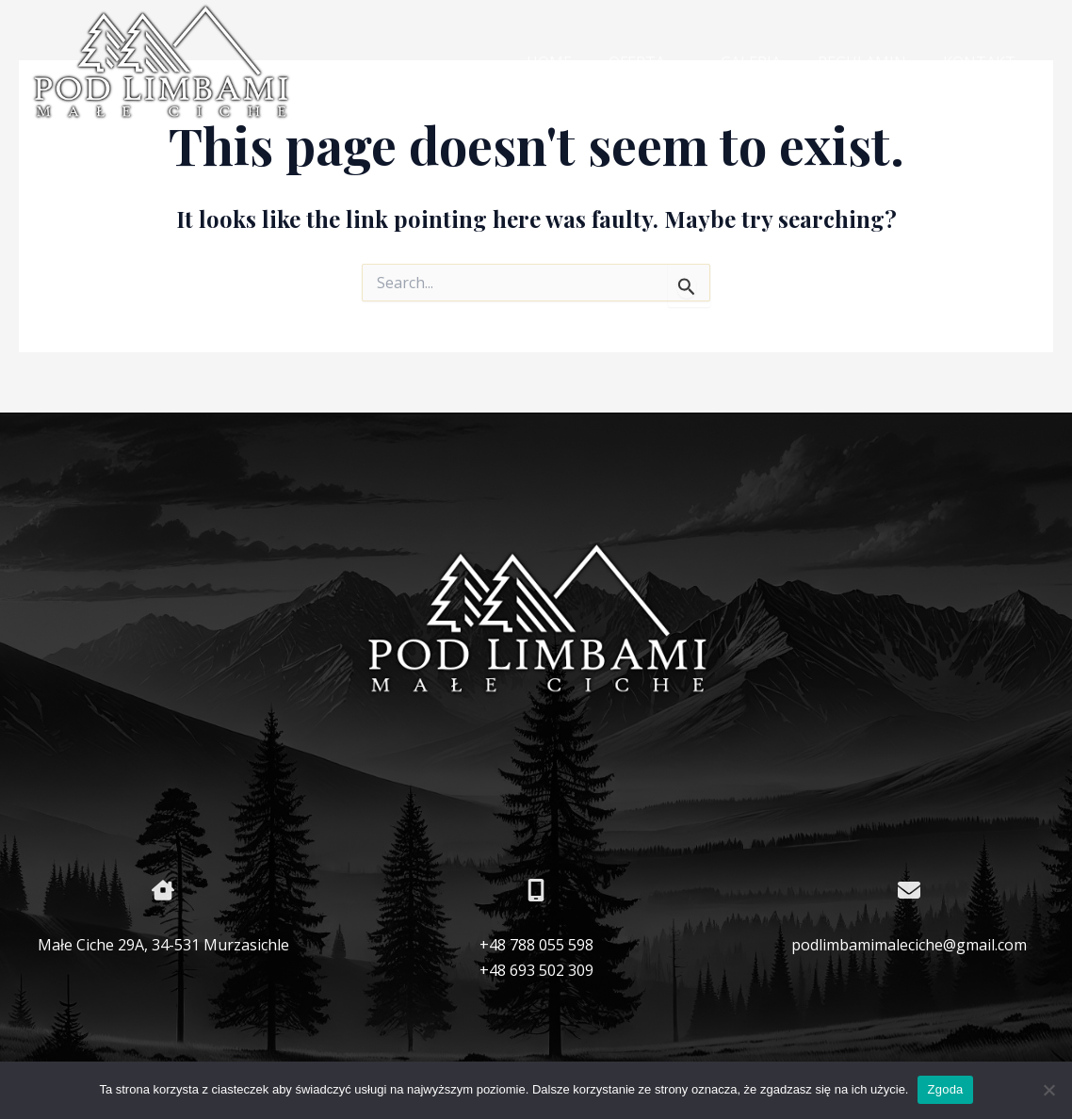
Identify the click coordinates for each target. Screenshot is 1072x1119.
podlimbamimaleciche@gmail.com (909, 944)
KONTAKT (983, 62)
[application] (698, 63)
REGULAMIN (872, 62)
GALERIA (768, 62)
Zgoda (945, 1089)
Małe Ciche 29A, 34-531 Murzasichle (163, 944)
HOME (579, 62)
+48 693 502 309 (536, 970)
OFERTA (669, 63)
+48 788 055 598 (536, 944)
